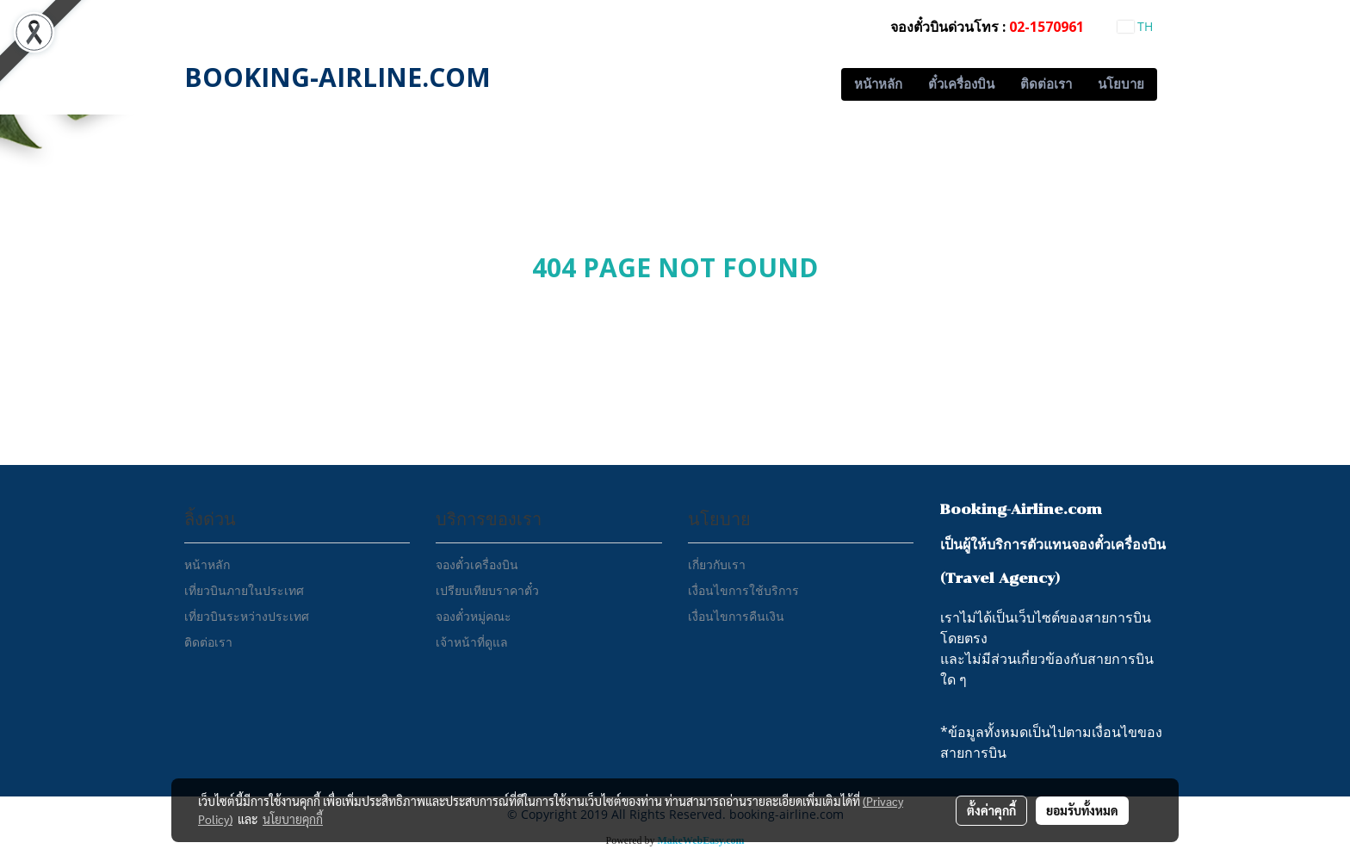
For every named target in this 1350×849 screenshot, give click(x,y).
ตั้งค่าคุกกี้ (991, 810)
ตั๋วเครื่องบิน (961, 84)
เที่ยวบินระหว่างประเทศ (246, 616)
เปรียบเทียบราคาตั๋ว (487, 590)
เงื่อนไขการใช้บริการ (743, 590)
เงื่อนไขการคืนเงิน (736, 616)
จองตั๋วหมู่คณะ (473, 616)
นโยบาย (1121, 84)
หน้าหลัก (878, 84)
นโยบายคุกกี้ (293, 819)
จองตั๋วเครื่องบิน (477, 564)
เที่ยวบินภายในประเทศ (244, 590)
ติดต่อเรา (1046, 84)
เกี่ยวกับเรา (717, 564)
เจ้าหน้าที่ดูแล (472, 642)
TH (1135, 26)
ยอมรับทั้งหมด (1082, 810)
